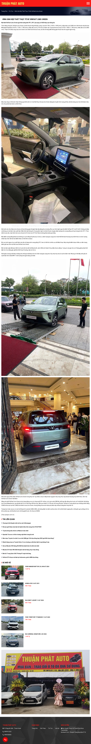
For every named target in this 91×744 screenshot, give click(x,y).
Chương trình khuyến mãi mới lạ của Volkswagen (17, 523)
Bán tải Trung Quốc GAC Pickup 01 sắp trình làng (17, 553)
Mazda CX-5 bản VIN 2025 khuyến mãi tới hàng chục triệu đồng (21, 549)
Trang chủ (35, 728)
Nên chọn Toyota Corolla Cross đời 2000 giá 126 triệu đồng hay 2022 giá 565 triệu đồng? (28, 538)
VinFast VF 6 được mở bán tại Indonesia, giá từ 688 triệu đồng (20, 557)
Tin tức (11, 11)
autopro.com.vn (9, 514)
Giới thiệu (43, 728)
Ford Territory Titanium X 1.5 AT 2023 (37, 617)
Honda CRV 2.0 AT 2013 (32, 583)
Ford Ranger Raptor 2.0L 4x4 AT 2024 (37, 566)
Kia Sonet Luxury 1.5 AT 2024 (34, 600)
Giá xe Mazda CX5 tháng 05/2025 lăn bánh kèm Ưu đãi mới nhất (21, 546)
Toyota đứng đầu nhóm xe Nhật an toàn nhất (15, 530)
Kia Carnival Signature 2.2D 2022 (36, 634)
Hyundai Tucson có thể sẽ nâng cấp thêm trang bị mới (18, 534)
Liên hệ (57, 728)
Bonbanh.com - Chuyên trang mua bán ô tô (73, 732)
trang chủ (4, 11)
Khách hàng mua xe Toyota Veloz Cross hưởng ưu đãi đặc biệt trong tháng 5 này (26, 542)
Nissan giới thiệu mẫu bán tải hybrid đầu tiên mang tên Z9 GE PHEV (22, 527)
